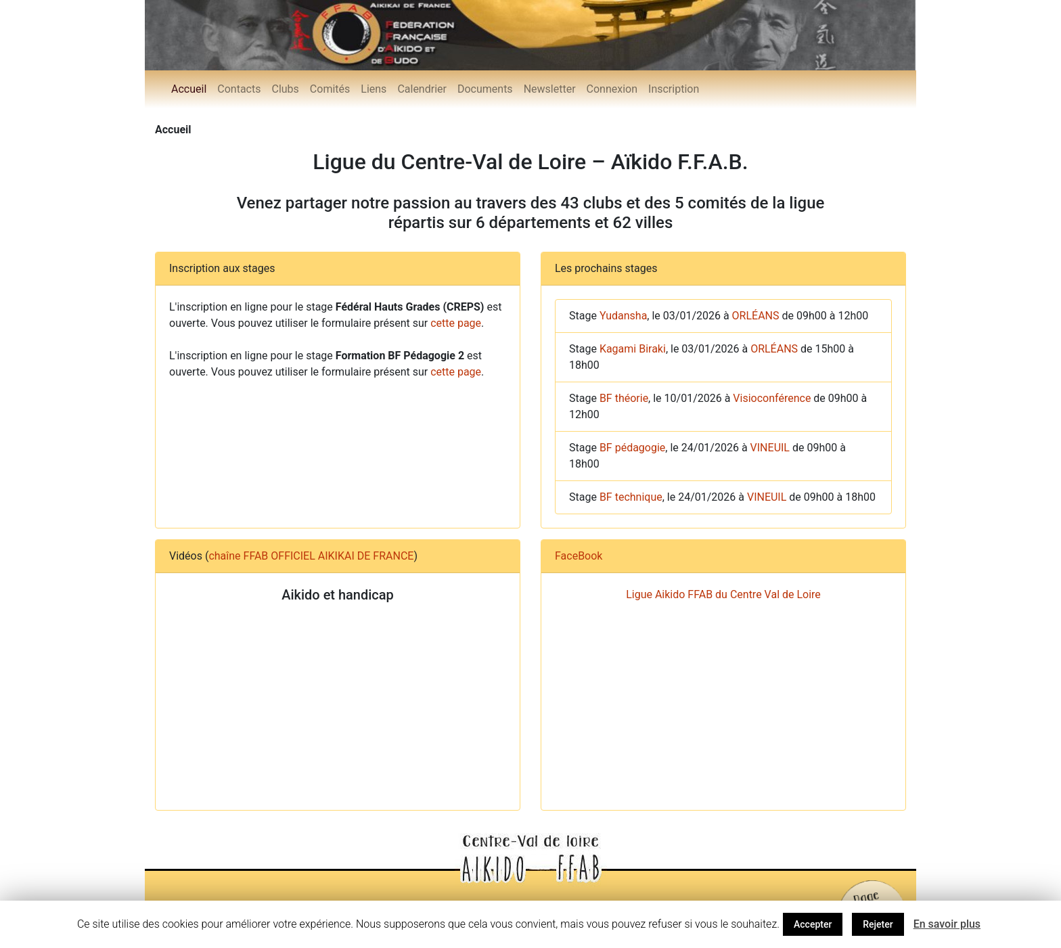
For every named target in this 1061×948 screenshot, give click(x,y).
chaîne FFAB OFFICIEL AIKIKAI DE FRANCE (310, 555)
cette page (455, 323)
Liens (373, 89)
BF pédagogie (632, 447)
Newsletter (550, 89)
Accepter (813, 924)
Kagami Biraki (633, 348)
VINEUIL (770, 447)
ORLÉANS (756, 315)
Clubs (284, 89)
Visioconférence (772, 398)
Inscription (673, 89)
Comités (330, 89)
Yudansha (623, 315)
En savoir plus (946, 924)
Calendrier (422, 89)
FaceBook (578, 555)
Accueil (188, 89)
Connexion (612, 89)
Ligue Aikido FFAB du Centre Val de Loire (723, 594)
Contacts (239, 89)
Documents (485, 89)
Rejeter (878, 924)
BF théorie (624, 398)
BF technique (631, 497)
